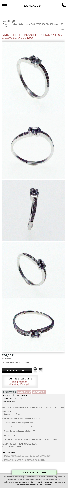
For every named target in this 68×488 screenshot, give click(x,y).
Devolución (39, 392)
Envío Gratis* (24, 392)
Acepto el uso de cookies (34, 472)
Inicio (13, 24)
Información (9, 392)
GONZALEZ (17, 399)
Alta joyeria (22, 24)
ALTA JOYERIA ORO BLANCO (40, 24)
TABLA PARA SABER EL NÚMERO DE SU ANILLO (25, 460)
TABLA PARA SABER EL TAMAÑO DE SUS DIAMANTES (27, 456)
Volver (61, 29)
